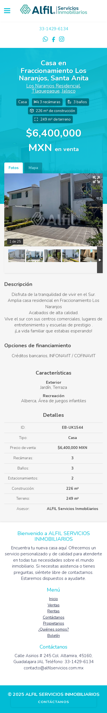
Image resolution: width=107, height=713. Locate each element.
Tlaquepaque (46, 91)
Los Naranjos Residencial (53, 86)
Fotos (14, 167)
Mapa (33, 167)
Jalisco (69, 91)
